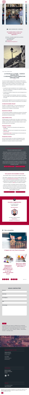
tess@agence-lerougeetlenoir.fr (12, 41)
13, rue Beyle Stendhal (8, 385)
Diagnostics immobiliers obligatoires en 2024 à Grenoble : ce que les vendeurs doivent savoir (8, 270)
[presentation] (9, 319)
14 (6, 279)
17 (11, 279)
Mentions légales (8, 370)
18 (13, 279)
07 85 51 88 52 (7, 354)
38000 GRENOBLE (8, 386)
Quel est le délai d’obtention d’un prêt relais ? (21, 265)
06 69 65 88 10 (9, 40)
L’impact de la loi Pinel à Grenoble (14, 250)
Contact (6, 372)
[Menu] (25, 2)
